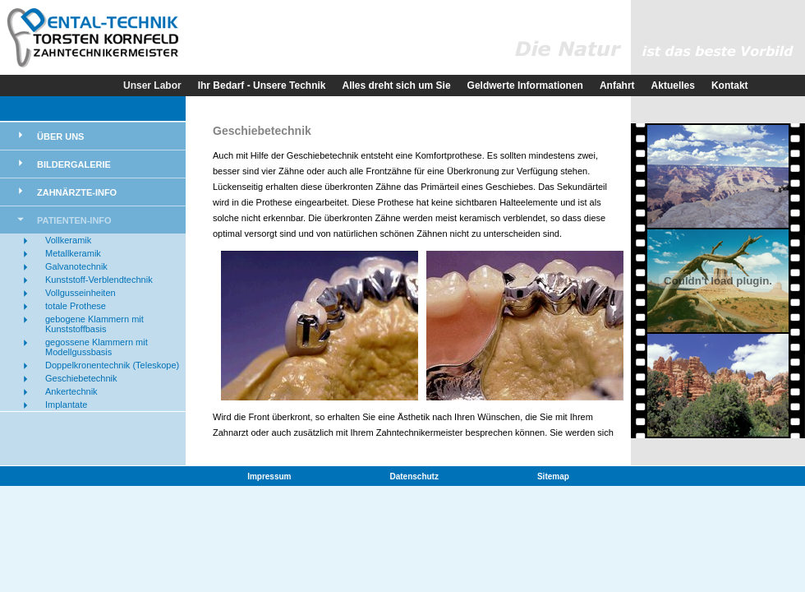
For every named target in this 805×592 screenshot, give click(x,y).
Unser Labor (152, 85)
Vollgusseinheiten (80, 293)
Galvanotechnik (76, 266)
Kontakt (729, 85)
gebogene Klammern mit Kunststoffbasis (94, 324)
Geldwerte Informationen (525, 85)
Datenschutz (414, 476)
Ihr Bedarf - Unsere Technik (262, 85)
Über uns (60, 136)
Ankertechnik (71, 391)
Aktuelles (673, 85)
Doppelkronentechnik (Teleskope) (112, 365)
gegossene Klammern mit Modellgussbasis (96, 347)
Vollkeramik (68, 240)
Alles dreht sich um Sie (397, 85)
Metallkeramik (73, 253)
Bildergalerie (74, 164)
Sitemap (553, 476)
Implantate (66, 404)
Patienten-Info (74, 220)
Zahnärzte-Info (77, 192)
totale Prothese (75, 306)
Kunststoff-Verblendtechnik (99, 279)
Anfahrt (617, 85)
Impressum (269, 476)
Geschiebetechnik (81, 378)
